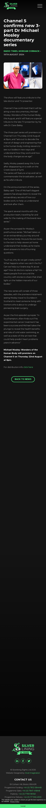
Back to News (23, 379)
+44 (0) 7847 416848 (31, 791)
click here (28, 367)
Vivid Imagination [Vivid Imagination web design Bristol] (32, 773)
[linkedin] (17, 761)
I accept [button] (22, 806)
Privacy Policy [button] (14, 801)
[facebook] (23, 761)
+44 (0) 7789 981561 (27, 794)
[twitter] (29, 761)
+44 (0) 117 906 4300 (32, 797)
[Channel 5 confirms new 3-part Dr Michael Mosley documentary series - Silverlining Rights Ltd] (10, 5)
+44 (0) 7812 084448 (32, 787)
